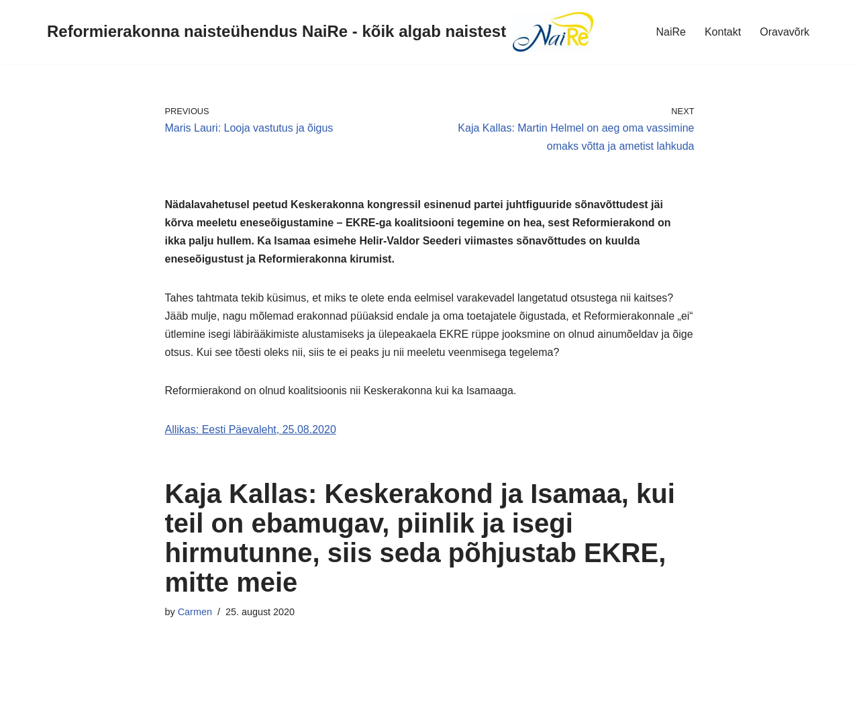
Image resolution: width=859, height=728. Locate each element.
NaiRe (670, 32)
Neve (22, 711)
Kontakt (723, 32)
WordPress (129, 711)
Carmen (195, 611)
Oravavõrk (784, 32)
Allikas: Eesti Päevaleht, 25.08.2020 (250, 429)
